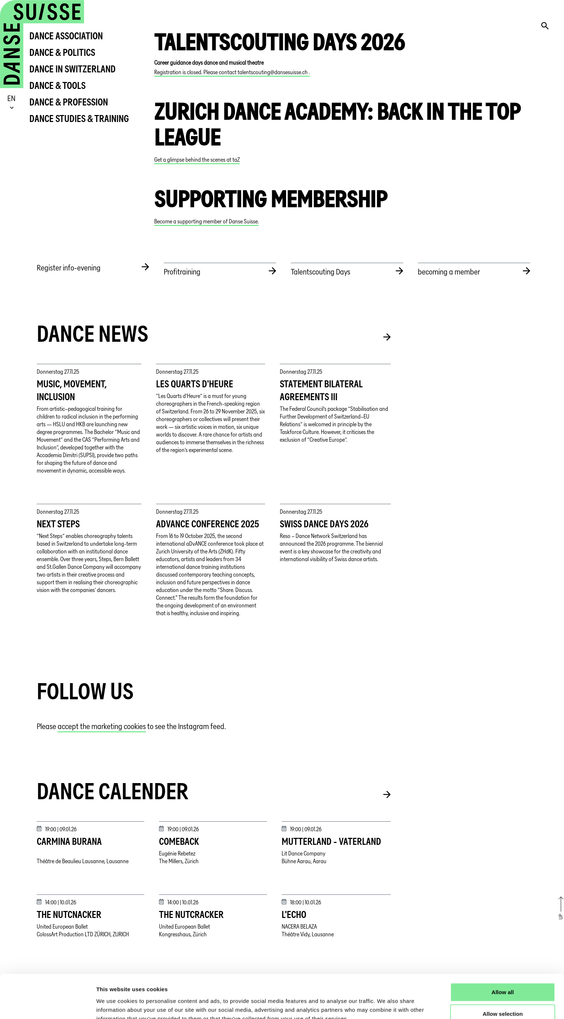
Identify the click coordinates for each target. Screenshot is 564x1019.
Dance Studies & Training (79, 118)
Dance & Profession (68, 102)
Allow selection (502, 976)
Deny (503, 998)
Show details (385, 1004)
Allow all (503, 954)
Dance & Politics (62, 52)
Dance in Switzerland (72, 69)
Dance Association (66, 36)
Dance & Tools (57, 85)
